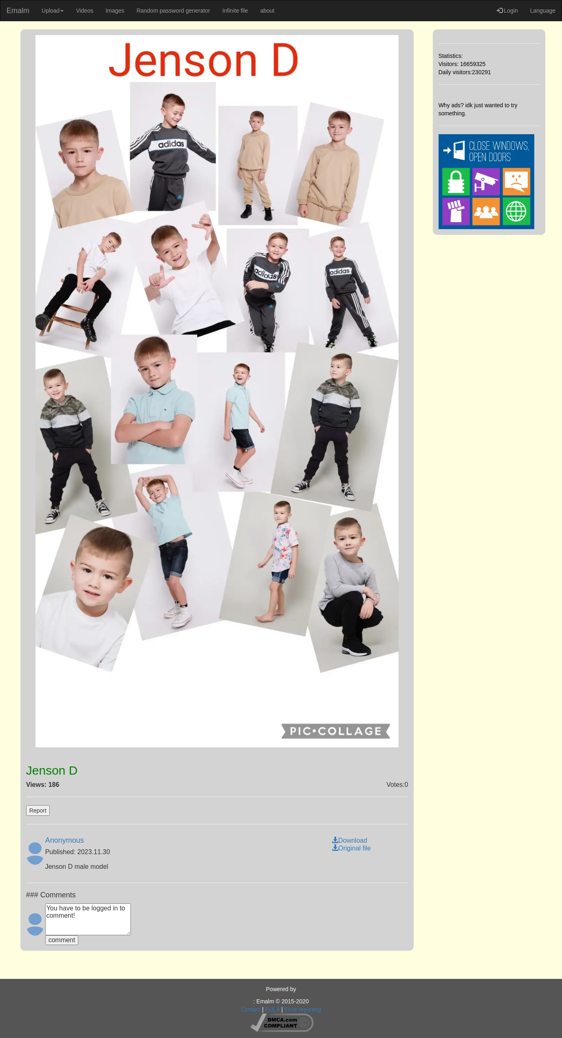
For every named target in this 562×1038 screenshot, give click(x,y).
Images (115, 10)
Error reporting (302, 1009)
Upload (53, 10)
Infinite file (235, 10)
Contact (250, 1009)
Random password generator (173, 10)
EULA (272, 1009)
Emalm (18, 11)
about (267, 10)
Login (507, 10)
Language (542, 10)
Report (37, 810)
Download (349, 840)
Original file (351, 848)
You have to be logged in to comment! (88, 919)
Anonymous (64, 840)
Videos (84, 10)
